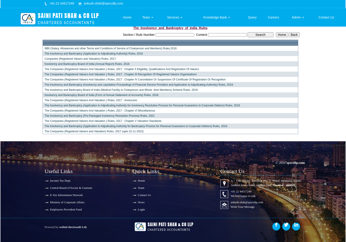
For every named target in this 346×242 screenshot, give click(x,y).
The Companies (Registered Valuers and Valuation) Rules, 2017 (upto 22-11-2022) (94, 131)
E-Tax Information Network (66, 195)
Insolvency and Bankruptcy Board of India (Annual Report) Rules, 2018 (87, 64)
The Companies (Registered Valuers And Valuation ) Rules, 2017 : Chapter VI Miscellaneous (100, 110)
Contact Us (326, 17)
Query (252, 17)
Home (127, 17)
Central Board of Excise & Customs (71, 187)
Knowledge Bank (217, 17)
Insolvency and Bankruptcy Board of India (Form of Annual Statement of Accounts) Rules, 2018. (102, 95)
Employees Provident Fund (66, 209)
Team (148, 17)
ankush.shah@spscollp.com (103, 3)
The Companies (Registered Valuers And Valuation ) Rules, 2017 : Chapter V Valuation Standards (103, 121)
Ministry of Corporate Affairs (67, 202)
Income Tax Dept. (60, 180)
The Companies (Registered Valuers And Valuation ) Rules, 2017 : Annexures (91, 100)
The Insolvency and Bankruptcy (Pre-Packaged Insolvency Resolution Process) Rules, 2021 (100, 115)
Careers (273, 17)
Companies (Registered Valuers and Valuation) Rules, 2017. (81, 58)
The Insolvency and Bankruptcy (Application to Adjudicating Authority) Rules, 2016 (94, 53)
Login (141, 209)
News (141, 202)
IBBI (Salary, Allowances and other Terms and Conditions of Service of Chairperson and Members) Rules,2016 (111, 48)
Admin (298, 17)
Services (175, 17)
